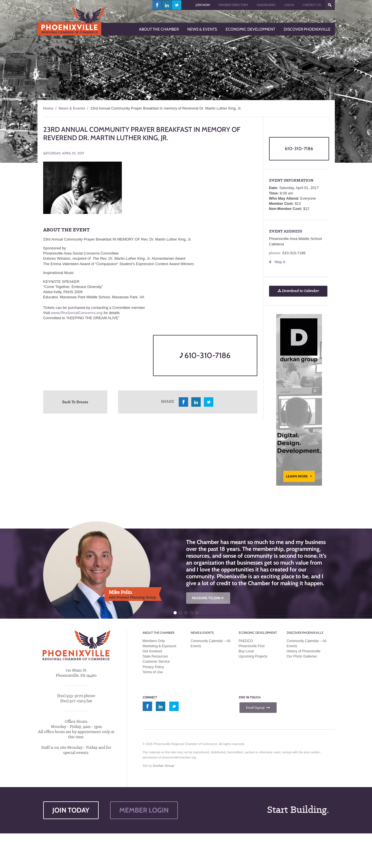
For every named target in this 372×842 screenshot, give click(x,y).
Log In (289, 5)
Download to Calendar (298, 291)
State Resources (155, 656)
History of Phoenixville (304, 651)
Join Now (203, 5)
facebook (157, 5)
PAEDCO (246, 641)
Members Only (154, 641)
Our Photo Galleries (302, 656)
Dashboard (266, 5)
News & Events (72, 108)
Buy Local (246, 651)
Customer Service (156, 662)
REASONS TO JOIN (208, 598)
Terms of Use (153, 672)
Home (48, 108)
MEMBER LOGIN (144, 810)
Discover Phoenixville (305, 633)
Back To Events (75, 401)
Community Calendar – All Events (210, 643)
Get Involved (152, 651)
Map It (280, 262)
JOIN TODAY (70, 810)
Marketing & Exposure (159, 646)
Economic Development (258, 633)
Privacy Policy (153, 667)
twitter (176, 5)
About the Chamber (158, 633)
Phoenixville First (252, 646)
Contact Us (312, 5)
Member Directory (233, 5)
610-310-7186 (205, 355)
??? (330, 5)
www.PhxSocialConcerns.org (76, 313)
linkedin (167, 5)
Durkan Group (163, 765)
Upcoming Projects (253, 656)
